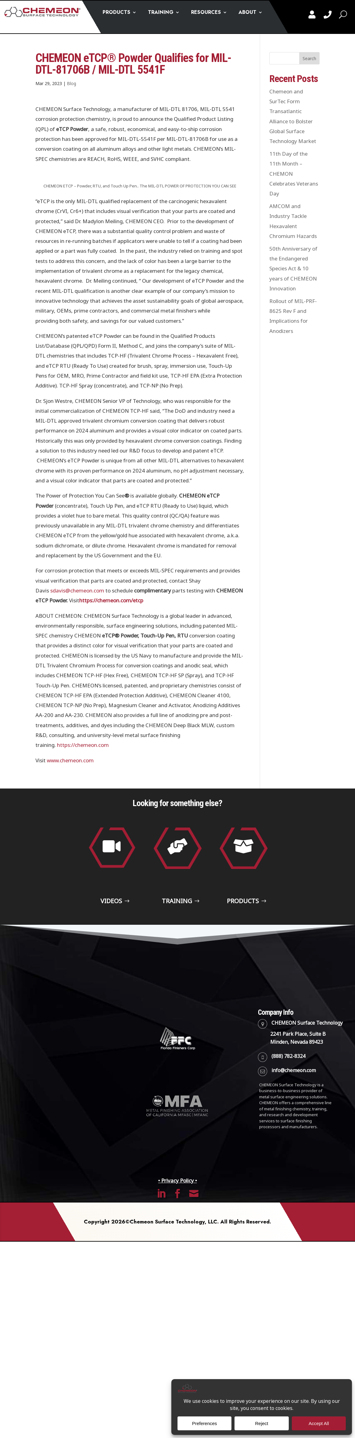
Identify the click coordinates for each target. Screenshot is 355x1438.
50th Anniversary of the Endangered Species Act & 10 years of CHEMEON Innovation (293, 268)
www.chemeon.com (70, 760)
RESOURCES (206, 13)
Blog (71, 83)
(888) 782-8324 (288, 1086)
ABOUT (247, 13)
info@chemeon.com (293, 1100)
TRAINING (160, 13)
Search (309, 58)
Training (176, 916)
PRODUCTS (116, 13)
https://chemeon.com (83, 745)
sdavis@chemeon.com (77, 590)
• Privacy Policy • (177, 1211)
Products (242, 916)
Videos (110, 916)
